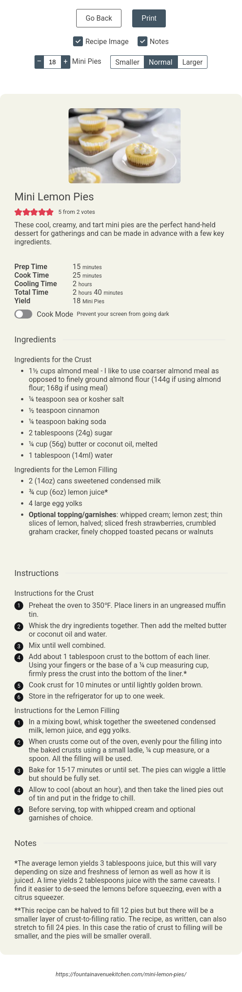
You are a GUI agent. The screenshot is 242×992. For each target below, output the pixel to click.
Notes (159, 41)
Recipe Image (107, 41)
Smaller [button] (127, 62)
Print (149, 18)
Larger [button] (192, 62)
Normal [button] (161, 62)
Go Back (99, 18)
